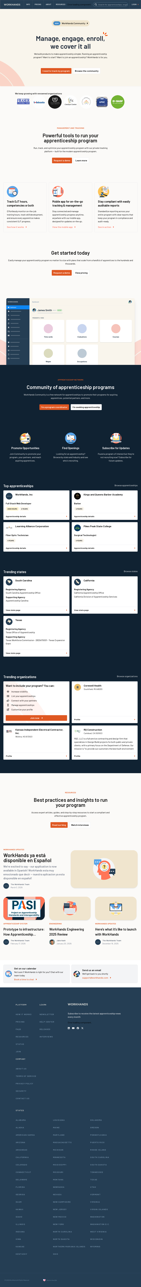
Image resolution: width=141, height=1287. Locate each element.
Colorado (21, 1164)
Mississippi (59, 1164)
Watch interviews (80, 825)
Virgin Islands (99, 1209)
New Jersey (60, 1209)
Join (18, 1051)
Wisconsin (96, 1239)
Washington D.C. (100, 1224)
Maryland (59, 1135)
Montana (58, 1179)
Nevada (57, 1194)
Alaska (20, 1127)
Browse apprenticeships (126, 485)
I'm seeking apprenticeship (86, 407)
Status (20, 1044)
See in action (106, 227)
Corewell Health (92, 685)
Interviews (46, 1036)
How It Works (24, 1014)
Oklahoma (96, 1120)
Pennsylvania (98, 1135)
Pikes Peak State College (97, 526)
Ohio (55, 1254)
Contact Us (22, 1098)
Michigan (58, 1150)
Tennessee (96, 1172)
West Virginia (98, 1231)
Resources (22, 1036)
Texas (18, 620)
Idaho (19, 1217)
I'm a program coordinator (54, 407)
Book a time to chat (25, 979)
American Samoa (25, 1135)
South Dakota (98, 1164)
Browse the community (86, 70)
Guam (19, 1202)
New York (58, 1224)
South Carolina (23, 580)
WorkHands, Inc (24, 494)
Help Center (47, 1022)
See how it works (17, 227)
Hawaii (19, 1209)
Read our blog (59, 825)
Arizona (20, 1142)
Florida (20, 1187)
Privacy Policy (24, 1083)
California (89, 580)
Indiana (20, 1231)
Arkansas (21, 1150)
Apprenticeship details (36, 516)
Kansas (20, 1246)
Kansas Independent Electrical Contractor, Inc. (39, 731)
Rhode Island (98, 1150)
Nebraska (59, 1187)
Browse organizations (127, 676)
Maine (56, 1127)
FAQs (18, 1029)
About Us (21, 1068)
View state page (36, 610)
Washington (97, 1217)
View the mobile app (63, 227)
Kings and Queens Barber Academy (103, 494)
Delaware (21, 1179)
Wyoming (95, 1246)
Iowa (18, 1239)
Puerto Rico (97, 1142)
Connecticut (23, 1172)
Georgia (20, 1194)
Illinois (20, 1224)
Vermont (95, 1194)
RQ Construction (93, 729)
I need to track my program (56, 70)
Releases (45, 1029)
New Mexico (60, 1217)
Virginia (95, 1202)
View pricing (81, 272)
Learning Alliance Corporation (32, 526)
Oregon (94, 1127)
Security (21, 1091)
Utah (93, 1187)
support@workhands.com (96, 977)
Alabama (21, 1120)
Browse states (131, 571)
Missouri (58, 1172)
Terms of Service (26, 1076)
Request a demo (62, 160)
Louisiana (59, 1120)
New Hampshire (62, 1202)
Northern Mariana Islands (69, 1246)
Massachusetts (62, 1142)
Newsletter (47, 1014)
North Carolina (62, 1231)
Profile (104, 719)
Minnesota (59, 1157)
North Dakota (61, 1239)
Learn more (81, 160)
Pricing (20, 1022)
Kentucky (21, 1254)
